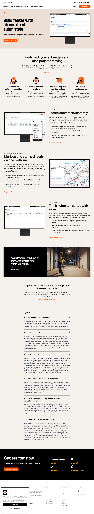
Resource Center (49, 497)
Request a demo (85, 6)
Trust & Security (49, 499)
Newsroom (64, 503)
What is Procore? (49, 490)
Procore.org (64, 505)
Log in (88, 2)
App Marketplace (49, 501)
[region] (15, 500)
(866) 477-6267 (81, 2)
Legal (63, 501)
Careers (63, 495)
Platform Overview (49, 493)
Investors (64, 499)
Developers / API (49, 503)
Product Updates (49, 495)
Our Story (64, 490)
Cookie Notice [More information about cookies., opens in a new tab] (21, 501)
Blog (63, 493)
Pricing (75, 6)
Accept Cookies (14, 504)
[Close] (26, 489)
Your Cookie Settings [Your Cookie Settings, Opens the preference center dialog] (15, 508)
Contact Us (64, 497)
